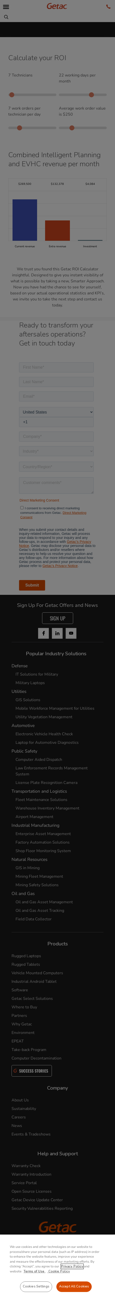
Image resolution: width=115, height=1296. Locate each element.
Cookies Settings (36, 1286)
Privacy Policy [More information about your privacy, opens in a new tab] (72, 1266)
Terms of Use (34, 1271)
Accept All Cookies (74, 1286)
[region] (57, 1265)
